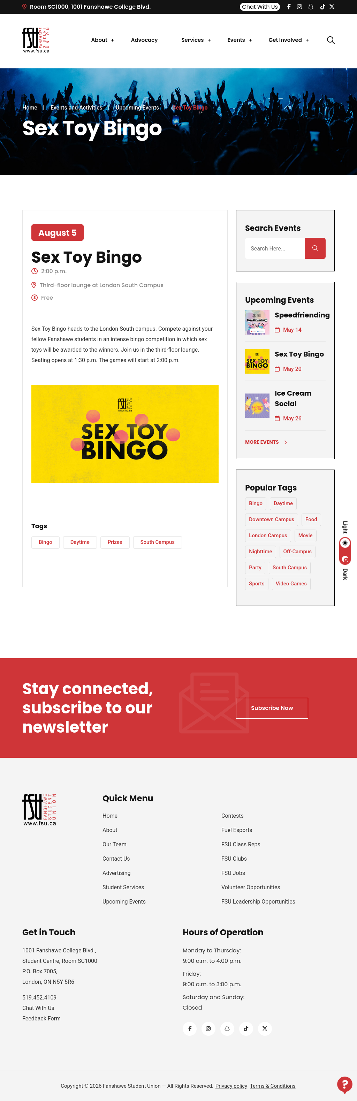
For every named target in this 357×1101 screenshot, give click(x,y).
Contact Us (116, 858)
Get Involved (285, 40)
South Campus (157, 542)
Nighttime (260, 551)
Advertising (116, 873)
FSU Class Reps (240, 844)
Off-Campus (297, 551)
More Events (266, 442)
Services (192, 40)
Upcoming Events (137, 107)
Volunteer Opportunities (250, 887)
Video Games (291, 584)
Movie (305, 535)
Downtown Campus (271, 519)
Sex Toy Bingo (299, 354)
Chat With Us (260, 7)
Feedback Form (41, 1018)
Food (311, 519)
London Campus (268, 535)
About (99, 40)
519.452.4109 (39, 997)
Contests (232, 815)
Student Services (123, 887)
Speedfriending (302, 315)
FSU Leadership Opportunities (258, 901)
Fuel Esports (236, 830)
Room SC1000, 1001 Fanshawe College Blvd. (86, 7)
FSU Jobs (233, 873)
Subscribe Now (272, 708)
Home (29, 107)
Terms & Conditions (273, 1086)
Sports (256, 584)
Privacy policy (231, 1086)
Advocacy (144, 40)
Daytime (80, 542)
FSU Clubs (234, 858)
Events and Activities (76, 107)
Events (236, 40)
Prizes (115, 542)
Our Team (114, 844)
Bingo (45, 542)
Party (255, 567)
